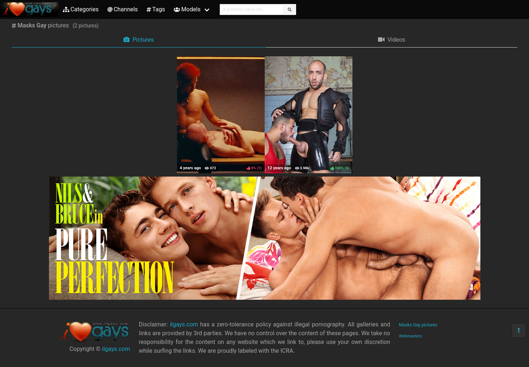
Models (187, 9)
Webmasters (410, 336)
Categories (81, 9)
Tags (156, 9)
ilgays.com (116, 348)
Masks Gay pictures (418, 325)
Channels (122, 9)
